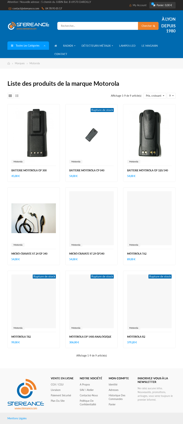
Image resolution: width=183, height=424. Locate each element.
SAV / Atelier (87, 389)
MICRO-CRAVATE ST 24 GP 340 (29, 253)
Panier (112, 404)
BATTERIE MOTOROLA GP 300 (29, 170)
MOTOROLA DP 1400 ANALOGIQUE (90, 336)
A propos (85, 384)
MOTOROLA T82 (21, 336)
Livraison (56, 389)
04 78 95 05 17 (53, 8)
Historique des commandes (117, 397)
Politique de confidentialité (88, 402)
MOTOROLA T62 (136, 253)
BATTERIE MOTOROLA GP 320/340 (147, 170)
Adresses (113, 389)
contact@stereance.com (25, 8)
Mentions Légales (17, 418)
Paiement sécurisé (61, 395)
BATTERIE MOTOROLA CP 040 (86, 170)
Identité (113, 384)
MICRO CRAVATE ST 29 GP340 (86, 253)
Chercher (148, 25)
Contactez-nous (89, 395)
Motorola (18, 161)
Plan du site (58, 400)
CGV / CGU (57, 384)
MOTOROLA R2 (136, 336)
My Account (137, 5)
